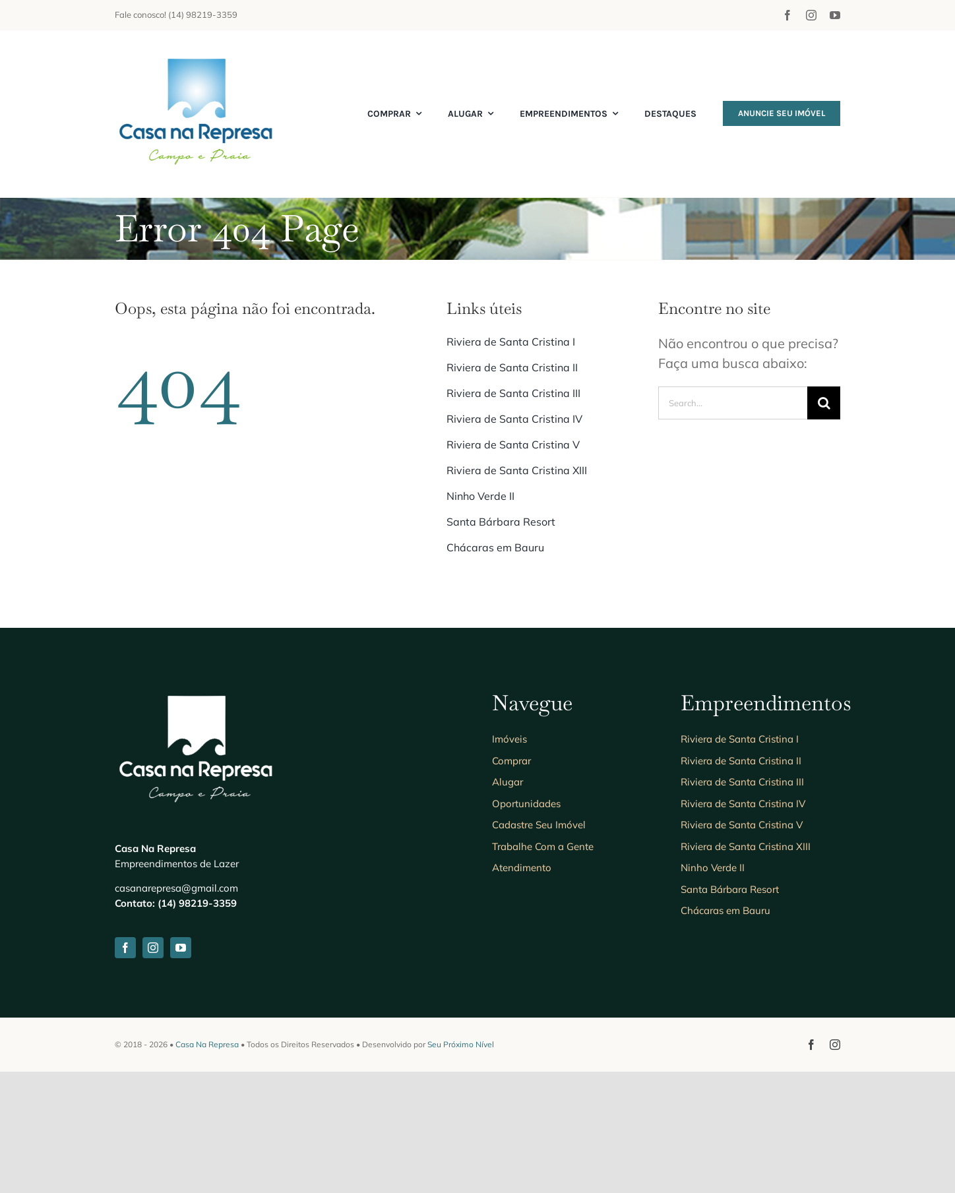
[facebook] (787, 15)
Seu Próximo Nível (460, 1166)
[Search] (823, 402)
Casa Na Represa (207, 1166)
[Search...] (732, 402)
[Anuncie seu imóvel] (197, 56)
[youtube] (835, 15)
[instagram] (811, 15)
